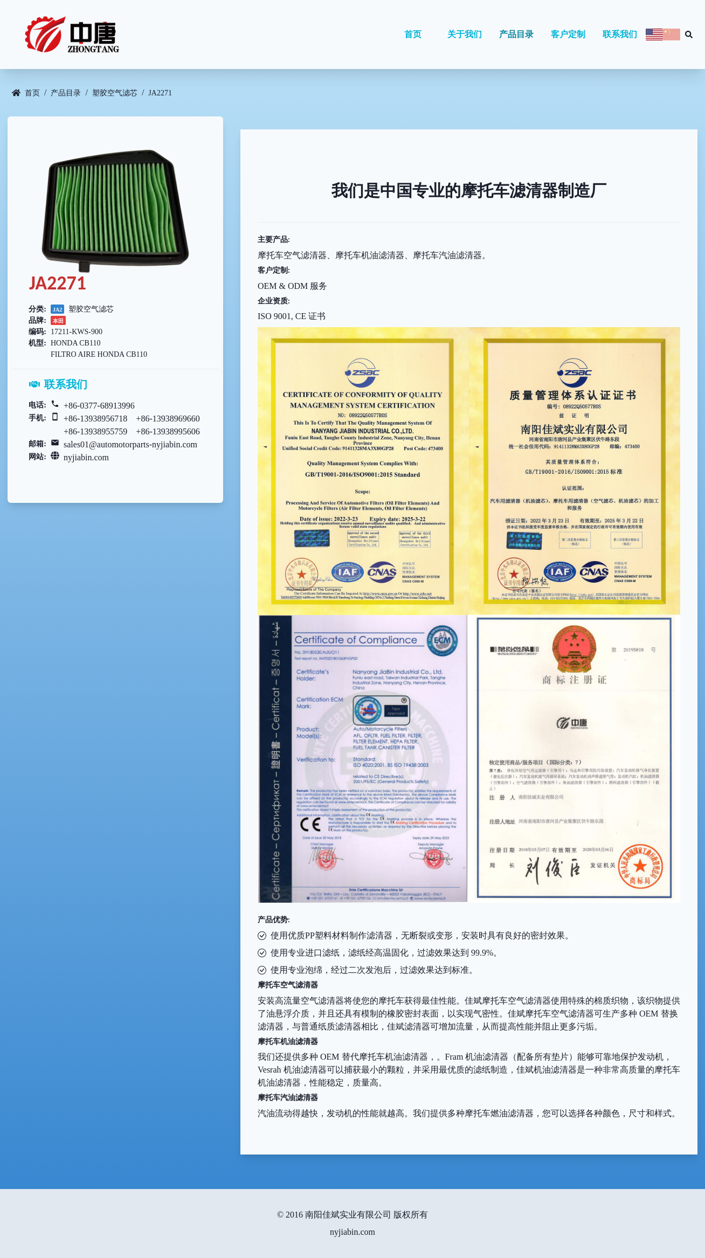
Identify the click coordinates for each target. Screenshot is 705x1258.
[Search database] (688, 34)
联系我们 (620, 34)
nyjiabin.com (86, 457)
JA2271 (160, 93)
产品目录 (516, 34)
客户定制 (568, 34)
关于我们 (464, 34)
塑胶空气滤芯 (114, 93)
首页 (412, 34)
